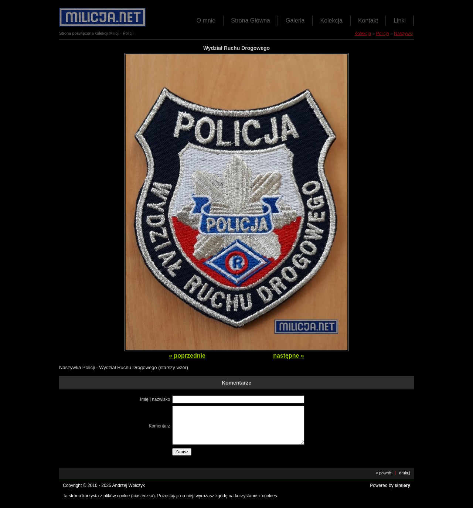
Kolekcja (331, 20)
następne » (288, 355)
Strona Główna (250, 20)
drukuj (404, 473)
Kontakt (368, 20)
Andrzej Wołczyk (128, 485)
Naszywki (403, 33)
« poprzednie (187, 355)
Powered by (390, 485)
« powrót (383, 473)
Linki (400, 20)
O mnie (206, 20)
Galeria (295, 20)
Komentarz (159, 426)
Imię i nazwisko (155, 399)
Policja (382, 33)
